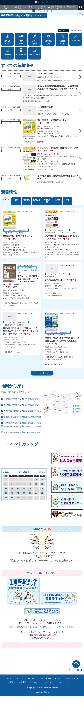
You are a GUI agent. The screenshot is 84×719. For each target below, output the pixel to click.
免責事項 (22, 705)
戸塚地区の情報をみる (33, 433)
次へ (80, 34)
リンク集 (33, 705)
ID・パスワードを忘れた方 (65, 701)
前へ (4, 34)
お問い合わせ (29, 7)
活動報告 (26, 222)
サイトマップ (46, 705)
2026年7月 (24, 495)
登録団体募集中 (45, 701)
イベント (5, 222)
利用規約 (11, 705)
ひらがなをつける (43, 2)
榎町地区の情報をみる (12, 427)
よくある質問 (29, 701)
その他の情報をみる (32, 455)
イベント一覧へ (44, 396)
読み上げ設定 (77, 53)
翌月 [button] (41, 495)
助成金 (57, 222)
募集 (16, 222)
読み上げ (64, 53)
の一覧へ (7, 64)
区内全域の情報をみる (33, 449)
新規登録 (19, 7)
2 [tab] (39, 43)
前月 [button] (7, 495)
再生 (48, 44)
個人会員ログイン (41, 7)
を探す (21, 64)
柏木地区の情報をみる (12, 445)
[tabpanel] (42, 314)
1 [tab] (33, 43)
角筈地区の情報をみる (33, 445)
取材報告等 (46, 223)
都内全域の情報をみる (12, 455)
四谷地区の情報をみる (12, 421)
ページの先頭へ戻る (76, 693)
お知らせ (36, 222)
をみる (62, 64)
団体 (67, 222)
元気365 (46, 715)
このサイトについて (8, 7)
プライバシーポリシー (63, 705)
